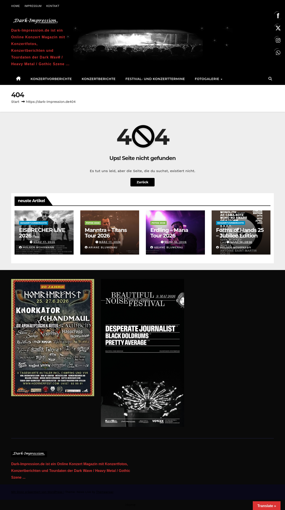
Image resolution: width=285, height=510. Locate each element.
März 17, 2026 (44, 242)
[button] (270, 79)
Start (15, 102)
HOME (15, 6)
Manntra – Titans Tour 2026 (106, 233)
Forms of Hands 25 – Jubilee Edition (240, 233)
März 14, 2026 (241, 242)
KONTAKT (52, 6)
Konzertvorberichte (51, 79)
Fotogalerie (207, 79)
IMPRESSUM (33, 6)
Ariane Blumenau (101, 247)
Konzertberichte (98, 79)
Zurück (142, 182)
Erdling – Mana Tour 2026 (169, 233)
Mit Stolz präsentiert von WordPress (37, 492)
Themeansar (104, 492)
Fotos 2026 (93, 223)
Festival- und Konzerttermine (155, 79)
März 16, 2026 (175, 242)
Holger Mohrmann (36, 247)
